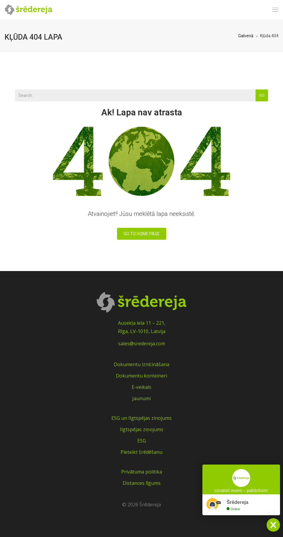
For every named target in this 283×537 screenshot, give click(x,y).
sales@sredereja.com (141, 343)
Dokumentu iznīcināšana (141, 364)
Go (261, 95)
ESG (141, 440)
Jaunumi (141, 398)
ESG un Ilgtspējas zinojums (141, 418)
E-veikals (141, 387)
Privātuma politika (141, 471)
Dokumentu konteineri (141, 375)
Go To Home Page (142, 233)
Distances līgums (142, 483)
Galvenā (245, 35)
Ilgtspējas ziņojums (141, 429)
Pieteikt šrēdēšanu (141, 452)
